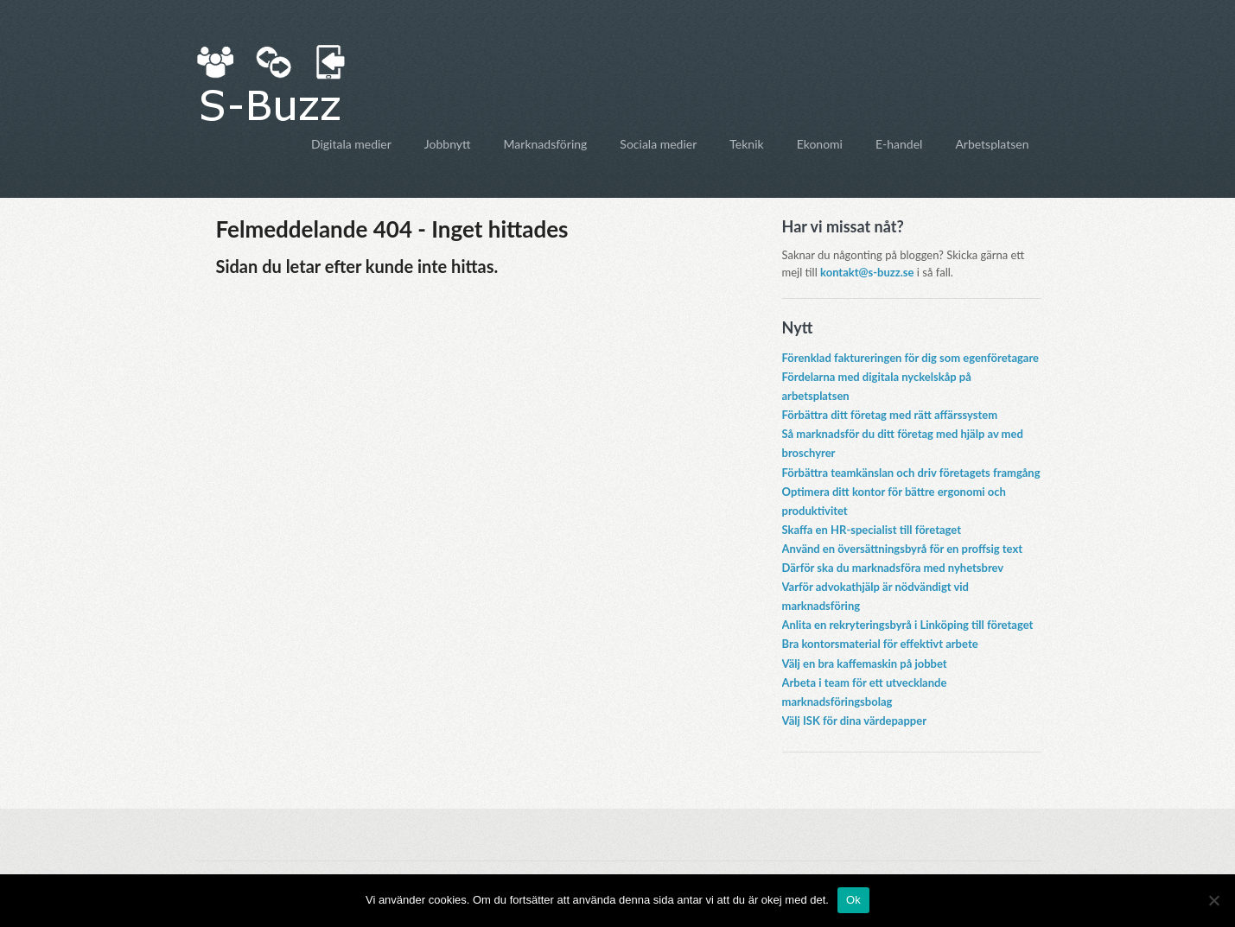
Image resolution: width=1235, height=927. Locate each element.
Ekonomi (820, 144)
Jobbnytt (447, 144)
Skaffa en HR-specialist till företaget (872, 530)
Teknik (746, 144)
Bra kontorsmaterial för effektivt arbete (880, 644)
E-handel (898, 144)
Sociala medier (658, 144)
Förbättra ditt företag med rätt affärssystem (890, 415)
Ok (853, 899)
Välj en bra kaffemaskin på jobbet (864, 663)
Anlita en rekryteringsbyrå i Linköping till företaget (908, 625)
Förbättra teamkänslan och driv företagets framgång (911, 472)
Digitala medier (351, 144)
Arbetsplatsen (991, 144)
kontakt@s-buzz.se (867, 272)
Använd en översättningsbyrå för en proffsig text (902, 549)
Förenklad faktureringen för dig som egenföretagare (911, 358)
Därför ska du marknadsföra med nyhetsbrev (893, 568)
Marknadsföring (546, 144)
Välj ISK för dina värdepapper (854, 720)
